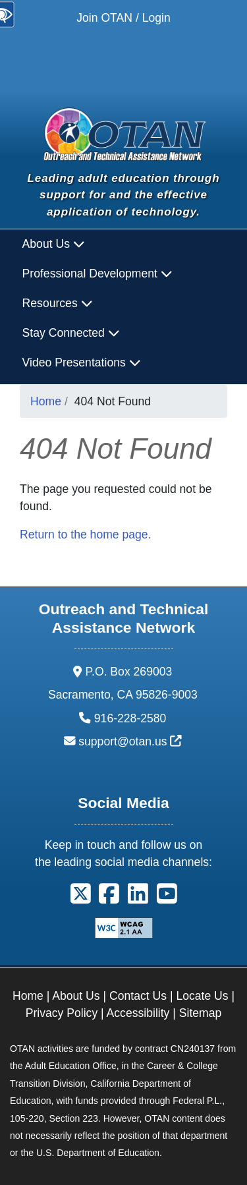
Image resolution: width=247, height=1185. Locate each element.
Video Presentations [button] (81, 362)
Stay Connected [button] (71, 332)
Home (45, 401)
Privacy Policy (62, 1013)
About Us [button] (53, 243)
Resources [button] (57, 303)
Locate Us (202, 995)
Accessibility (138, 1013)
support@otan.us (130, 741)
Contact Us (138, 995)
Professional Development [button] (97, 273)
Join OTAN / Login (123, 17)
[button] (80, 898)
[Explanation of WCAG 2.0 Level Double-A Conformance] (124, 927)
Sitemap (200, 1013)
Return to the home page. (85, 534)
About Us (75, 995)
